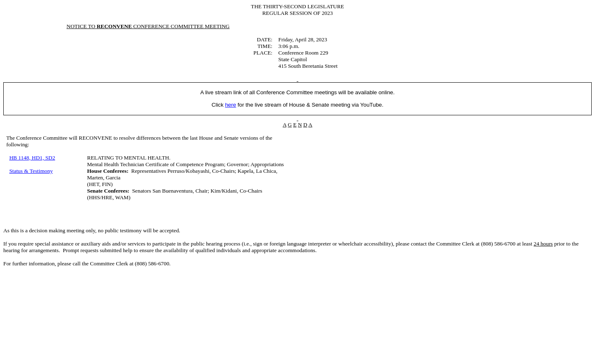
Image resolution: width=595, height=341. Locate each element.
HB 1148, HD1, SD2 (32, 158)
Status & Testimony (30, 171)
